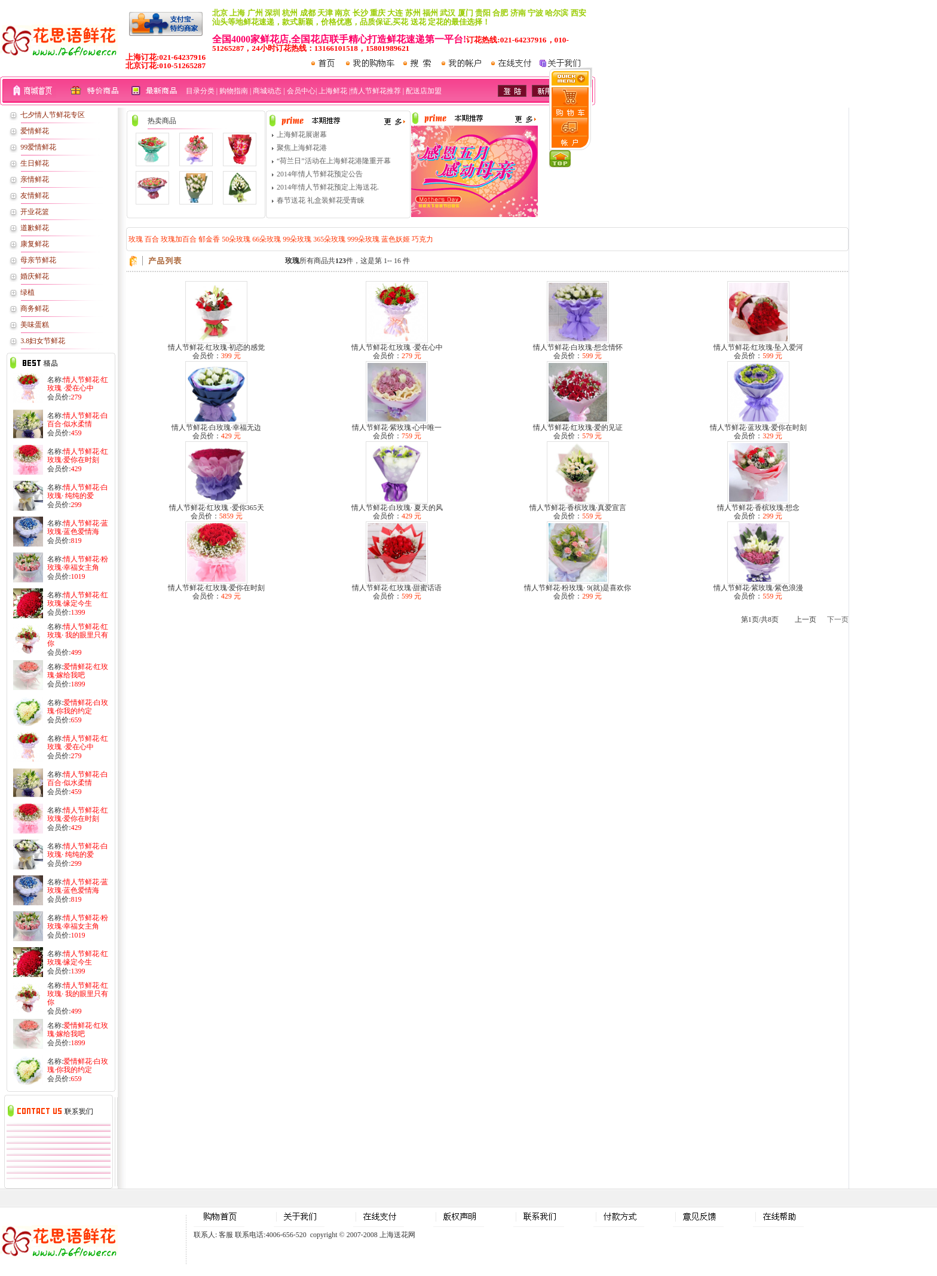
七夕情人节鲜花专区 (52, 115)
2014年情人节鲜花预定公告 (320, 174)
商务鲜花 (34, 308)
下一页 (838, 619)
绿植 (27, 292)
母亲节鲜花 (38, 260)
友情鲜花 (34, 195)
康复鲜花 (34, 244)
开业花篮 (34, 211)
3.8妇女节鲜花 (42, 341)
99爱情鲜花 (38, 147)
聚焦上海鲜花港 (302, 148)
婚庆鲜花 (34, 276)
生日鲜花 (34, 163)
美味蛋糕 (34, 324)
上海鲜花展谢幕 (302, 134)
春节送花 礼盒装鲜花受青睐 (321, 200)
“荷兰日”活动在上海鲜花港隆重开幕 (334, 161)
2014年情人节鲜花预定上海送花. (328, 187)
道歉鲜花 (34, 228)
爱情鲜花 (34, 131)
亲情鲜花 (34, 179)
